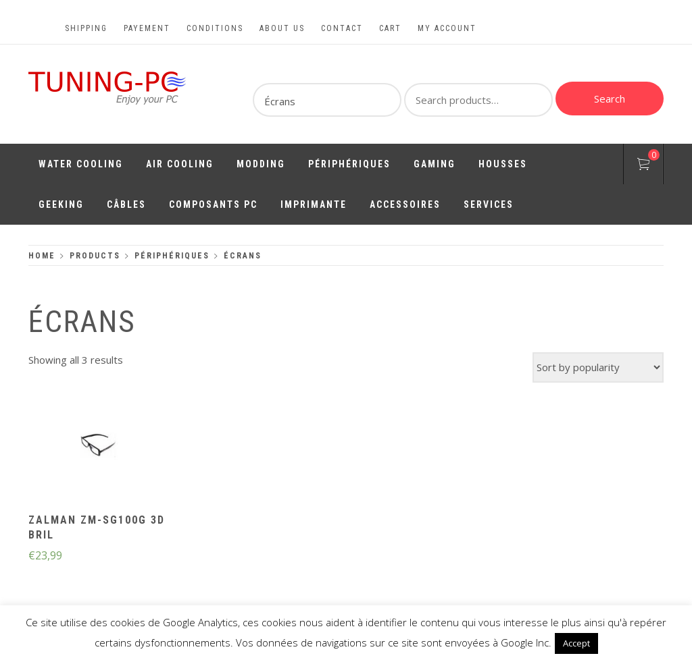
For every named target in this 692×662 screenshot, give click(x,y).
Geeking (61, 204)
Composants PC (213, 204)
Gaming (434, 164)
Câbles (126, 204)
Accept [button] (576, 643)
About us (282, 28)
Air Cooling (180, 164)
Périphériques (349, 164)
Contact (342, 28)
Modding (261, 164)
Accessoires (405, 204)
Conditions (215, 28)
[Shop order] (598, 367)
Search (609, 98)
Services (489, 204)
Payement (147, 28)
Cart (390, 28)
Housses (502, 164)
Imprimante (313, 204)
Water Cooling (81, 164)
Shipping (86, 28)
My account (447, 28)
